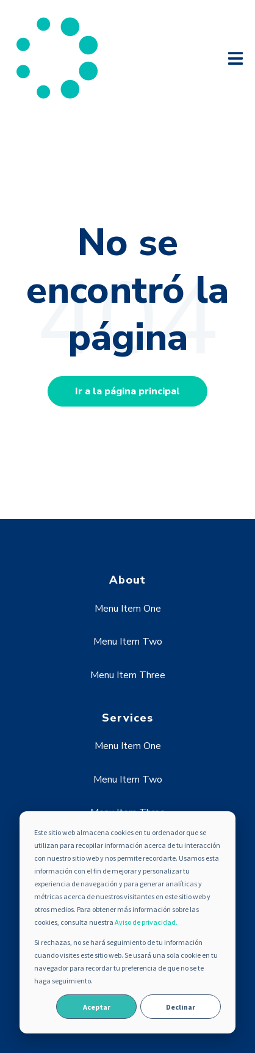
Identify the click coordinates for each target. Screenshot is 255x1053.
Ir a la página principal (127, 391)
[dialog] (127, 922)
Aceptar (96, 1006)
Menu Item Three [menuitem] (127, 675)
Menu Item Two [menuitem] (127, 641)
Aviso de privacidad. (146, 922)
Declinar (180, 1006)
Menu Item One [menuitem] (128, 608)
